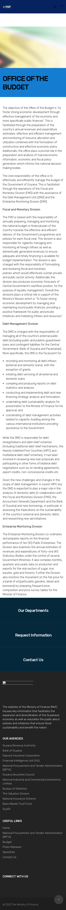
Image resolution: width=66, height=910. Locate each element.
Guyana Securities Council (18, 774)
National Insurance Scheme (19, 798)
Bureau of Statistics (15, 788)
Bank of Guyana (12, 750)
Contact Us (9, 857)
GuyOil (6, 808)
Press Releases (12, 847)
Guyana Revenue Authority (19, 745)
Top (58, 899)
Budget (7, 842)
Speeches (9, 852)
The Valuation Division (16, 793)
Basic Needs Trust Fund (17, 803)
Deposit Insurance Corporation (21, 755)
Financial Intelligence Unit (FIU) (21, 760)
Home (6, 828)
